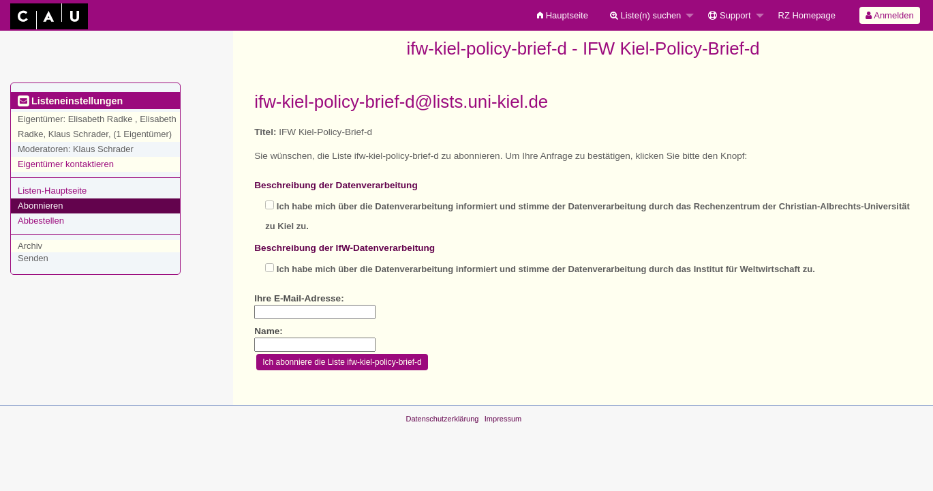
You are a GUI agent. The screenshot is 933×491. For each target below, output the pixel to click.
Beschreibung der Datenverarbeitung (335, 185)
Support (729, 15)
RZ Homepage (807, 15)
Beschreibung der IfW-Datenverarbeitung (344, 248)
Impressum (503, 419)
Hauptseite (562, 15)
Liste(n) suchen (646, 15)
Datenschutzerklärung (442, 419)
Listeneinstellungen (70, 100)
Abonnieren (40, 205)
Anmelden (889, 15)
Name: (268, 331)
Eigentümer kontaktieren (66, 164)
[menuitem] (562, 15)
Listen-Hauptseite (52, 190)
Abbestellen (41, 220)
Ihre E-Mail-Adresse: (298, 298)
